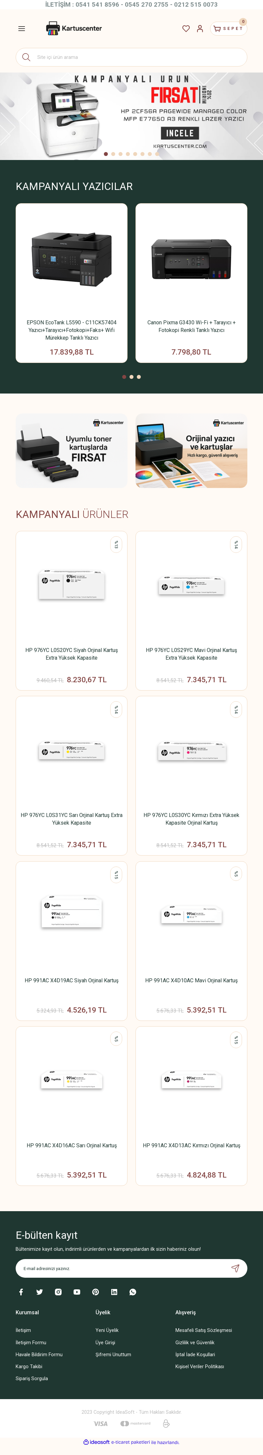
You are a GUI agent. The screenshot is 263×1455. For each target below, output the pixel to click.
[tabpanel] (131, 116)
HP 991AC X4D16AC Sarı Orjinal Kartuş (72, 1152)
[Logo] (73, 29)
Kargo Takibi (29, 1374)
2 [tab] (113, 154)
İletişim (23, 1338)
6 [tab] (142, 154)
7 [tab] (150, 154)
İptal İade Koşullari (195, 1362)
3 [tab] (121, 154)
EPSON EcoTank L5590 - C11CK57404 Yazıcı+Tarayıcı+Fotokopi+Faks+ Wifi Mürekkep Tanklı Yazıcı (72, 330)
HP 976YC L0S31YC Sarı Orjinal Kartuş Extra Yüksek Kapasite (72, 822)
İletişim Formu (31, 1350)
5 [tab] (135, 154)
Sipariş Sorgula (32, 1386)
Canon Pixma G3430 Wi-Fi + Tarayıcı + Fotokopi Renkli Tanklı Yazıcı (191, 326)
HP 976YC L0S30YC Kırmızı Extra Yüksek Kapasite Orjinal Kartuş (191, 822)
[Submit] (235, 1276)
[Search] (131, 57)
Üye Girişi (105, 1350)
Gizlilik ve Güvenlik (194, 1350)
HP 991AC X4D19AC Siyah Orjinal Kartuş (72, 985)
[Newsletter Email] (131, 1276)
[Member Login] (193, 29)
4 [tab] (128, 154)
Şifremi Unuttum (113, 1362)
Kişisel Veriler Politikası (199, 1374)
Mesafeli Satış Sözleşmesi (203, 1338)
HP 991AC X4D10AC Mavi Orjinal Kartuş (191, 985)
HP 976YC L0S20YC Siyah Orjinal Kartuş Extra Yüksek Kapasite (71, 656)
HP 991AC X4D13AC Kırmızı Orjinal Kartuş (191, 1152)
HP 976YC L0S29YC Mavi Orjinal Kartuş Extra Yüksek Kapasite (191, 656)
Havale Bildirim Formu (39, 1362)
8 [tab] (157, 154)
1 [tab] (106, 154)
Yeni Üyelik (107, 1338)
